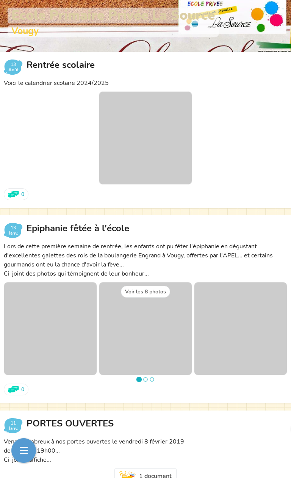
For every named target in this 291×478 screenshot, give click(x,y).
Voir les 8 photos (145, 291)
